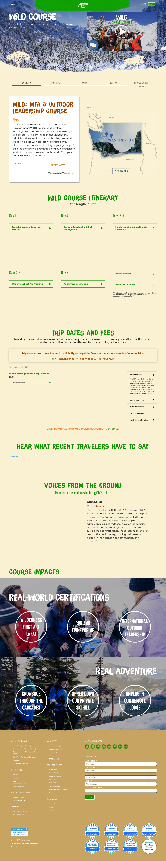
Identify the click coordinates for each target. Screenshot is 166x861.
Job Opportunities (19, 815)
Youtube (103, 746)
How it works (53, 770)
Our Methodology (55, 746)
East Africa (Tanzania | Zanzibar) (24, 757)
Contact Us (52, 799)
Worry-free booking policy (58, 790)
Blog (14, 781)
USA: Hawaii (17, 760)
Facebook (98, 746)
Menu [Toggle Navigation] (14, 4)
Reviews (113, 83)
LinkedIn (120, 746)
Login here (68, 173)
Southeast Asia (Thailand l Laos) (24, 749)
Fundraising (53, 780)
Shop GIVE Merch (19, 787)
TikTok (87, 746)
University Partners (19, 800)
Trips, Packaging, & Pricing (22, 746)
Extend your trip (54, 786)
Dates (84, 83)
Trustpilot (17, 163)
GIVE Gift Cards (54, 783)
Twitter (109, 746)
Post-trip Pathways (19, 784)
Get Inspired (16, 770)
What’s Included (55, 776)
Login (144, 4)
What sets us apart (55, 749)
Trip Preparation (54, 765)
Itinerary (55, 83)
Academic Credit (19, 797)
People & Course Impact (142, 85)
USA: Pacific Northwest (20, 764)
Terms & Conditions (20, 811)
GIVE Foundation (55, 759)
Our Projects (53, 752)
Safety (51, 793)
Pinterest (114, 746)
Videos (15, 778)
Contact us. (112, 428)
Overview (26, 83)
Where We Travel (19, 741)
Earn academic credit (21, 792)
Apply (151, 4)
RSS (125, 746)
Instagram (92, 746)
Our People (52, 756)
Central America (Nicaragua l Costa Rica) (26, 753)
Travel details (53, 773)
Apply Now (57, 165)
